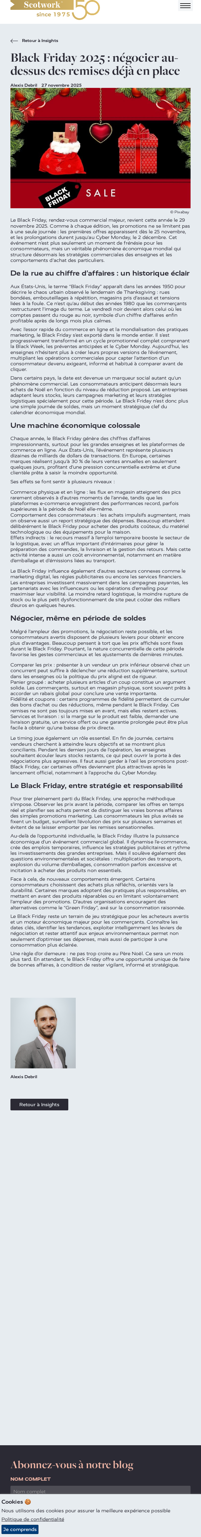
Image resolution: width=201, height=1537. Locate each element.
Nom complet (30, 1479)
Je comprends (20, 1530)
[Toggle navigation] (185, 5)
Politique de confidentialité (32, 1519)
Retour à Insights (34, 41)
